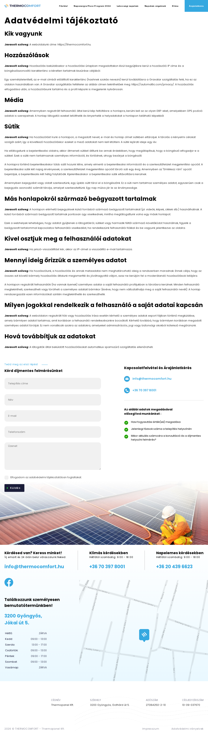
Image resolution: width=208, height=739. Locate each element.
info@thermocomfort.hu (147, 379)
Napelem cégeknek (155, 6)
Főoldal (63, 6)
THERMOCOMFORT (27, 728)
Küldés (15, 488)
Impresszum (150, 728)
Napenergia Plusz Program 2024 (92, 6)
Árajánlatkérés (196, 6)
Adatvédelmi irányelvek (187, 728)
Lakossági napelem (128, 6)
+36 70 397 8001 (140, 390)
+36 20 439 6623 (174, 566)
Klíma (175, 6)
